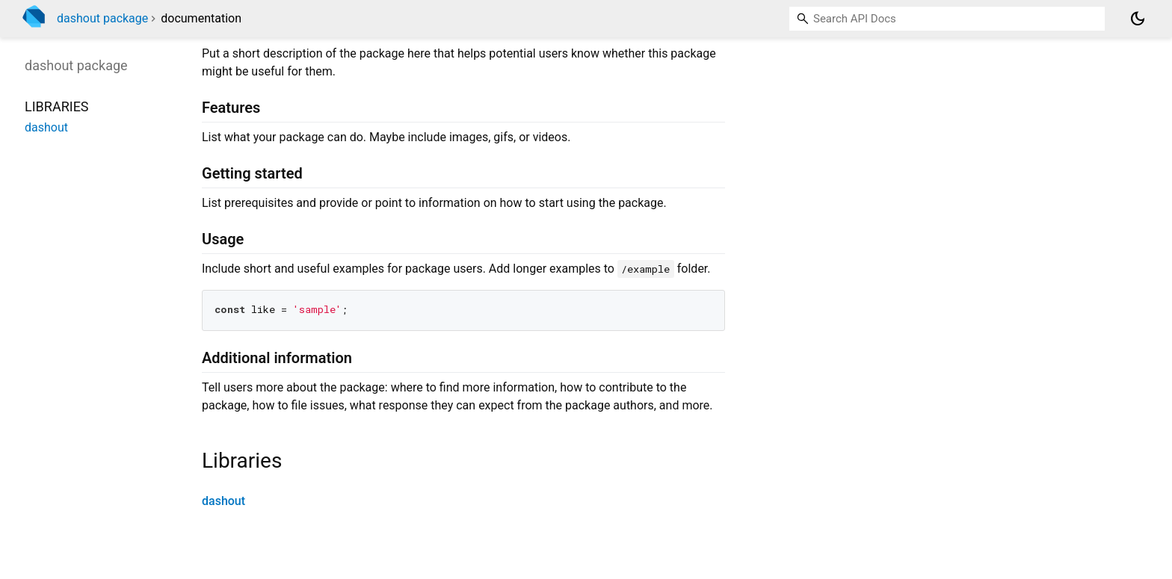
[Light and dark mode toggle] (1138, 19)
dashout (223, 501)
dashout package (102, 18)
